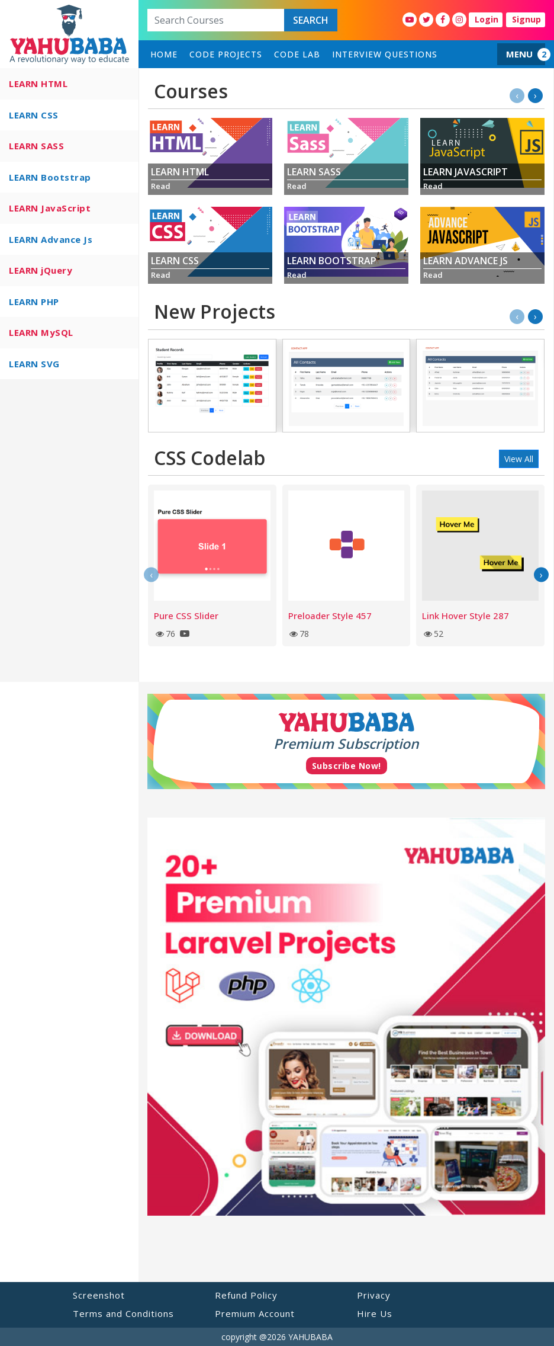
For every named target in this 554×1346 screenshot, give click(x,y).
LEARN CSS (34, 115)
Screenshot (99, 1295)
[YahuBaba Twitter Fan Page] (426, 19)
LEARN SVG (34, 364)
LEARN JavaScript (50, 208)
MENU (519, 54)
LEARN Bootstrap (50, 177)
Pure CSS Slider (186, 615)
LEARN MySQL (41, 332)
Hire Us (374, 1313)
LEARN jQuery (40, 270)
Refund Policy (246, 1295)
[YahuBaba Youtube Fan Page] (409, 19)
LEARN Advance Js (50, 239)
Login (486, 19)
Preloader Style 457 (330, 615)
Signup (526, 19)
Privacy (374, 1295)
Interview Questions (384, 54)
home (164, 54)
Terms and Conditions (123, 1313)
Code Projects (225, 54)
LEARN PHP (34, 301)
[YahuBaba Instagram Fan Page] (459, 19)
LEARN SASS (36, 146)
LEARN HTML (38, 83)
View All (518, 458)
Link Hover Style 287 (465, 615)
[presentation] (517, 95)
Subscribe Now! (346, 765)
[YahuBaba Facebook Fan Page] (443, 19)
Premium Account (255, 1313)
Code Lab (297, 54)
